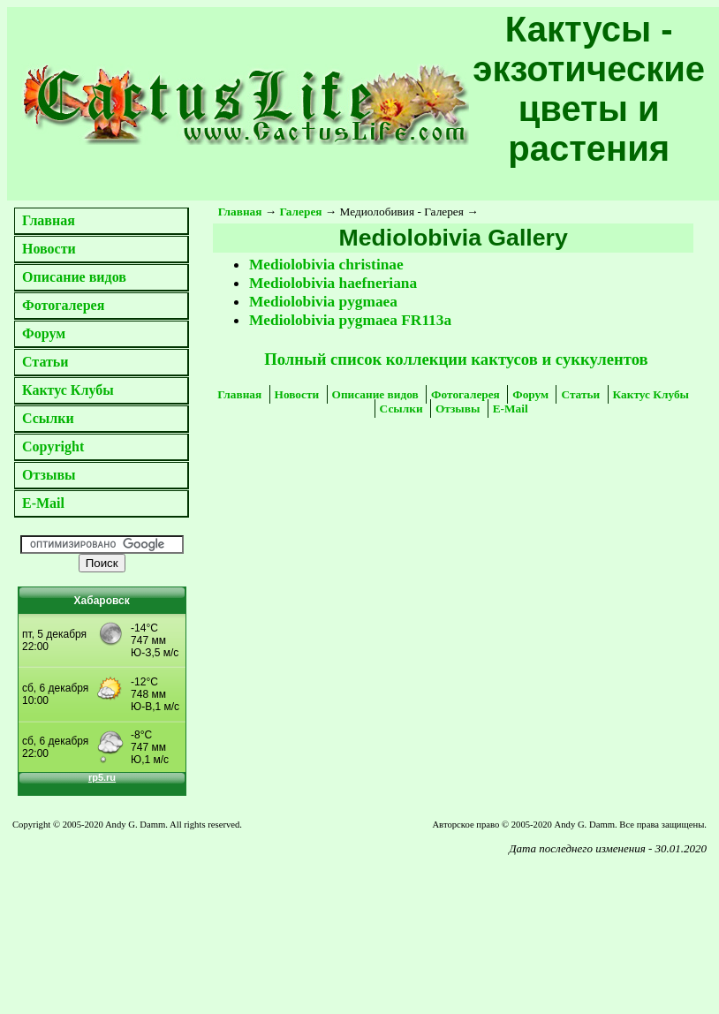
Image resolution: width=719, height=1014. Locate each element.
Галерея (301, 211)
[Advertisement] (153, 907)
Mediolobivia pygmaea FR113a (350, 320)
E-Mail (43, 503)
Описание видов (74, 276)
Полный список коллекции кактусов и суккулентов (455, 359)
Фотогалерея (63, 305)
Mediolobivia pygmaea (323, 301)
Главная (48, 220)
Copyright (53, 446)
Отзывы (49, 474)
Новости (49, 248)
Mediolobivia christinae (326, 264)
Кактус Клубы (68, 389)
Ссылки (48, 418)
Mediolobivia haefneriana (333, 283)
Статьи (45, 361)
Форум (43, 333)
